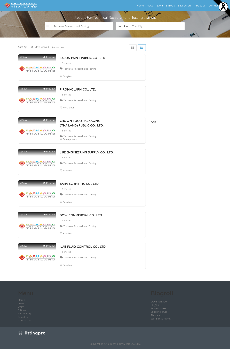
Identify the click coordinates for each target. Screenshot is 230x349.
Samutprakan (70, 139)
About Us (200, 5)
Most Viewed (42, 47)
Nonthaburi (69, 107)
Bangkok (67, 76)
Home (140, 5)
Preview (49, 57)
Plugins (155, 305)
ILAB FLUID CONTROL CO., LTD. (83, 246)
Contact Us (215, 5)
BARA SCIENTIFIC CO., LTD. (79, 184)
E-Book (170, 5)
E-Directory (185, 5)
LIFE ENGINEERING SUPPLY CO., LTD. (87, 152)
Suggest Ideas (158, 308)
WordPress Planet (161, 318)
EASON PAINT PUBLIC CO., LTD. (83, 58)
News (150, 5)
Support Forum (159, 311)
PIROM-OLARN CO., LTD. (78, 89)
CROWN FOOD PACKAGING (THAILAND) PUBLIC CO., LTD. (82, 123)
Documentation (159, 301)
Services (66, 63)
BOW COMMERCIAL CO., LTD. (81, 215)
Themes (155, 315)
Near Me (59, 47)
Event (159, 5)
